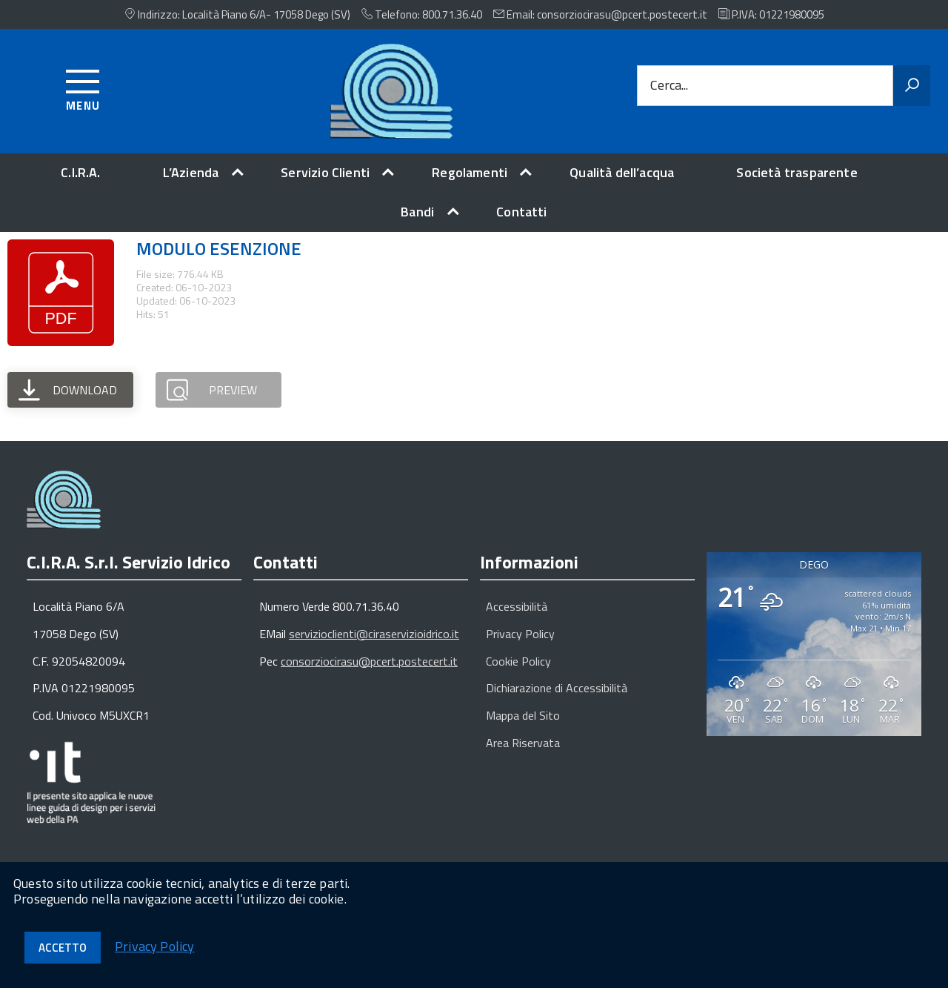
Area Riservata (523, 743)
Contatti (521, 212)
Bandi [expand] (417, 212)
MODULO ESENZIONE (218, 248)
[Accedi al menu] (83, 88)
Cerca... (669, 85)
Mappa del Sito (523, 715)
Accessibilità (516, 606)
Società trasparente (796, 172)
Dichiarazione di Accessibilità (556, 688)
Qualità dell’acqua (622, 172)
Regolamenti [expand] (469, 172)
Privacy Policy (520, 634)
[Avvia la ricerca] (911, 86)
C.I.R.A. (80, 172)
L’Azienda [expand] (191, 172)
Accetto (63, 947)
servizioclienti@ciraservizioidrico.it (374, 634)
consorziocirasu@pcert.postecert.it (369, 661)
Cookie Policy (518, 661)
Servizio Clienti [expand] (325, 172)
